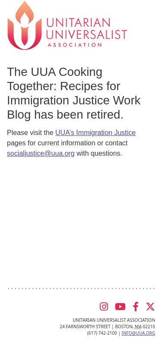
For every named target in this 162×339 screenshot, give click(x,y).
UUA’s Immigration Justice (95, 132)
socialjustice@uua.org (41, 153)
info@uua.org (138, 333)
